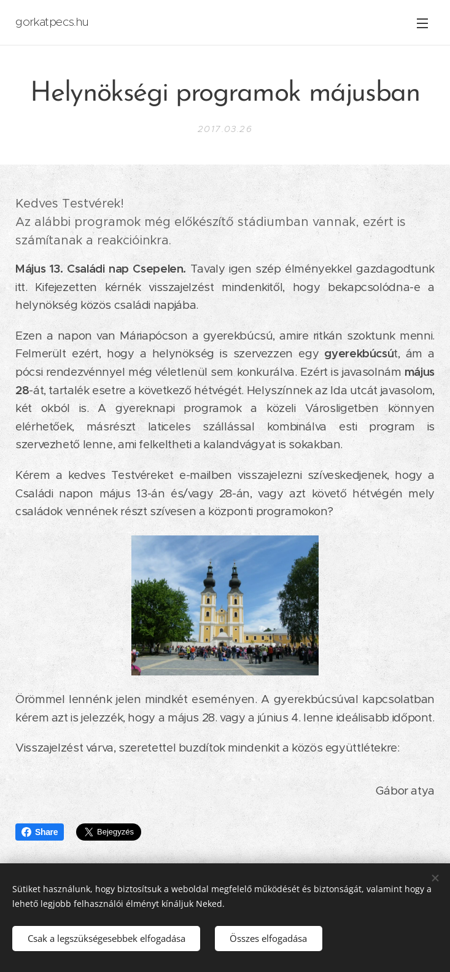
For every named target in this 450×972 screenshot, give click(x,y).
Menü (422, 23)
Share (39, 832)
